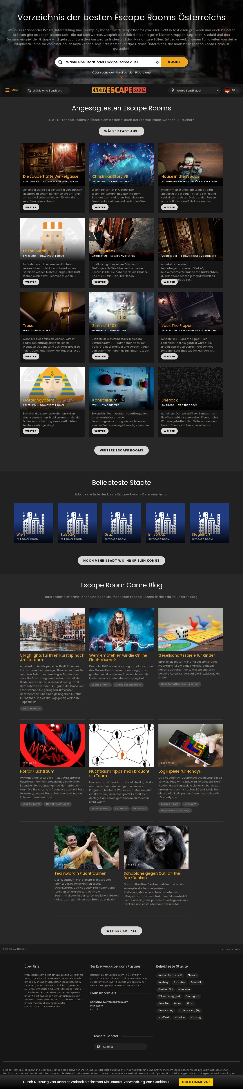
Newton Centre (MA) (170, 975)
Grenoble (163, 1003)
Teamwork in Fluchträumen (80, 873)
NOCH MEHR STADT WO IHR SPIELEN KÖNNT (121, 560)
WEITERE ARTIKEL (121, 931)
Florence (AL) (165, 1010)
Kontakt (95, 1009)
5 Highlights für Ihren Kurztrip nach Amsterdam (52, 657)
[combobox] (194, 90)
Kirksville (180, 1017)
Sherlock (169, 400)
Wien (20, 534)
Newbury (163, 982)
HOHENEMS (99, 330)
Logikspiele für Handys (179, 771)
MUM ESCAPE (118, 330)
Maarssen (184, 989)
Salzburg (68, 534)
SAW (165, 251)
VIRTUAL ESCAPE (119, 181)
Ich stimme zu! (196, 1082)
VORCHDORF (31, 181)
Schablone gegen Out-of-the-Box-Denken (153, 875)
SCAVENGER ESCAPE (52, 256)
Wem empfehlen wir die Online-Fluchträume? (119, 657)
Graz (108, 534)
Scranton (179, 982)
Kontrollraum (104, 400)
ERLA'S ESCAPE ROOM (203, 181)
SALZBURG (98, 181)
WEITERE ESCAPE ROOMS (121, 450)
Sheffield (163, 1017)
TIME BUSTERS (41, 330)
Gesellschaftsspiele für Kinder (186, 655)
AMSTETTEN (99, 256)
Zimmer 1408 (104, 325)
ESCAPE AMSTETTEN (123, 256)
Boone (177, 1003)
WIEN (26, 330)
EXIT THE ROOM (187, 405)
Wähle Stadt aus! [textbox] (188, 90)
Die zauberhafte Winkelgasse (50, 176)
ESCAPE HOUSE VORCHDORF (60, 181)
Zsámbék (196, 982)
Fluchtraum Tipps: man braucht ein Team (119, 773)
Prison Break (34, 251)
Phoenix (192, 975)
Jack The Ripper (176, 325)
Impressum (96, 1005)
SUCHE (174, 62)
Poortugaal (192, 996)
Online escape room (128, 684)
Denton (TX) (165, 989)
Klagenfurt (201, 534)
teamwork (139, 808)
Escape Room (31, 708)
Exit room (121, 808)
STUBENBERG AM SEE (174, 181)
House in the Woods (180, 176)
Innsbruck (156, 534)
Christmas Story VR (110, 176)
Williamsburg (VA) (169, 996)
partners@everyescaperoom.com (109, 1002)
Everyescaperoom (14, 949)
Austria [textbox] (108, 1047)
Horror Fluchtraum (37, 771)
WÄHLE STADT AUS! (121, 131)
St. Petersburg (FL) (189, 1010)
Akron (190, 1003)
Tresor (29, 325)
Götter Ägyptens (39, 400)
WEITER (31, 207)
